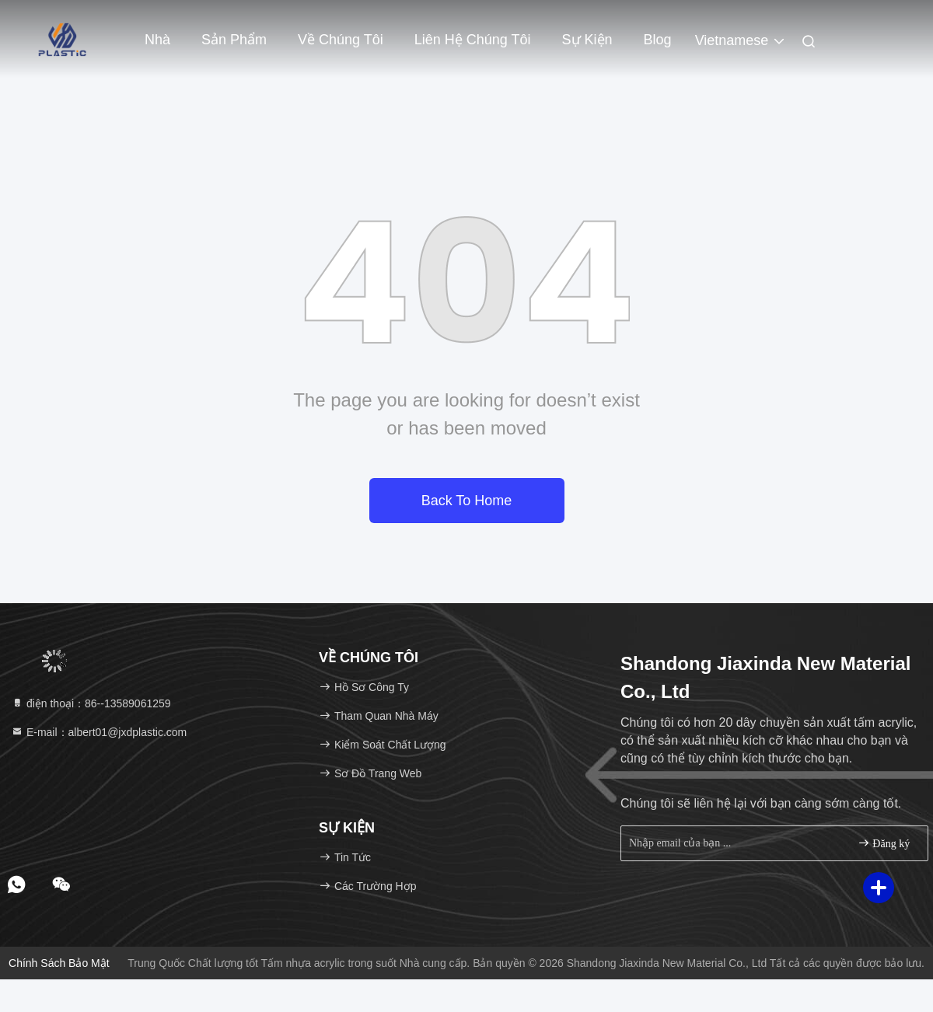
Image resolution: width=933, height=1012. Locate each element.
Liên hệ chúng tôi (472, 39)
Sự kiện (587, 39)
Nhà (157, 39)
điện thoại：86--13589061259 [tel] (91, 703)
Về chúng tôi (340, 39)
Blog (658, 39)
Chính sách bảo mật (59, 963)
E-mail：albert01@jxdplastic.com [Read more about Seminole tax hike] (99, 732)
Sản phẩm (234, 39)
